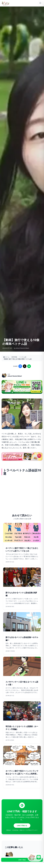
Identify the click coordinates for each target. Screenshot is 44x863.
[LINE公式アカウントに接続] (34, 857)
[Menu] (40, 3)
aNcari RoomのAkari (15, 376)
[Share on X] (24, 366)
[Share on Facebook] (20, 366)
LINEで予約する (22, 825)
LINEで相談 (22, 860)
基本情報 (14, 357)
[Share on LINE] (29, 366)
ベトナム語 (22, 357)
